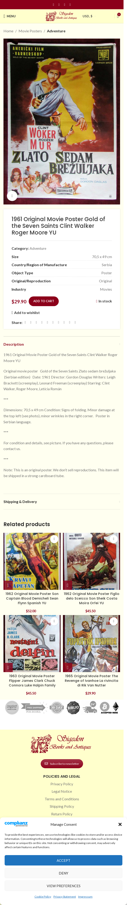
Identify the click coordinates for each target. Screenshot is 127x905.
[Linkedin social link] (70, 5)
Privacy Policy (61, 784)
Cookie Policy (42, 896)
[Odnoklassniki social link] (53, 323)
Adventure (56, 31)
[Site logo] (62, 15)
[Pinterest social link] (64, 5)
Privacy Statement (64, 896)
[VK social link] (64, 323)
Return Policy (61, 814)
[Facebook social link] (53, 5)
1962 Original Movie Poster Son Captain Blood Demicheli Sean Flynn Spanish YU (32, 598)
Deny (63, 873)
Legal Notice (62, 791)
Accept (63, 860)
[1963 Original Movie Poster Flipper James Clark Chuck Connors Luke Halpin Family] (32, 643)
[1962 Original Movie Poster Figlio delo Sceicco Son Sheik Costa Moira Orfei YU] (91, 561)
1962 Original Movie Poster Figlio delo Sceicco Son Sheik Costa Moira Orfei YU (91, 598)
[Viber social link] (75, 323)
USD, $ (87, 16)
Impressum (85, 896)
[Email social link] (36, 323)
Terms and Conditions (62, 799)
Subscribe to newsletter (62, 763)
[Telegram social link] (69, 323)
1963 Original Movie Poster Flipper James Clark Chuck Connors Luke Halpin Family (32, 681)
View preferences (64, 886)
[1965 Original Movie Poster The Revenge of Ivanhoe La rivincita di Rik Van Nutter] (91, 643)
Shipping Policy (62, 806)
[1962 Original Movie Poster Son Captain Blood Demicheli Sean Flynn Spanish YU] (32, 561)
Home (8, 31)
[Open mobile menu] (9, 16)
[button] (120, 824)
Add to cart (43, 301)
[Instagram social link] (59, 5)
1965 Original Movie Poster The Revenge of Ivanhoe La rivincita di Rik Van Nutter (91, 681)
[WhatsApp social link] (58, 323)
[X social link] (31, 323)
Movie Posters (30, 31)
